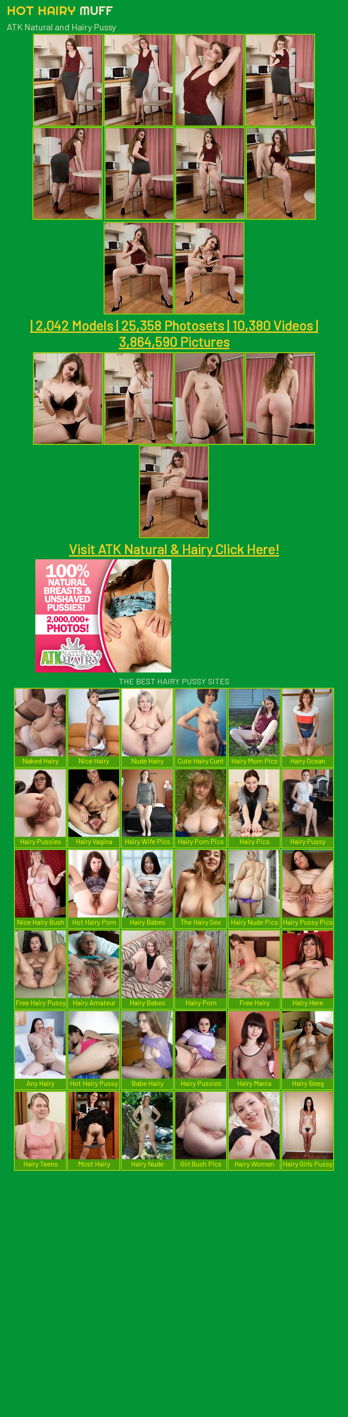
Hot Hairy (60, 10)
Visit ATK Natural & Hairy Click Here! (174, 549)
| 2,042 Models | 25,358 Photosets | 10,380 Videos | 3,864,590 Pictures (174, 333)
